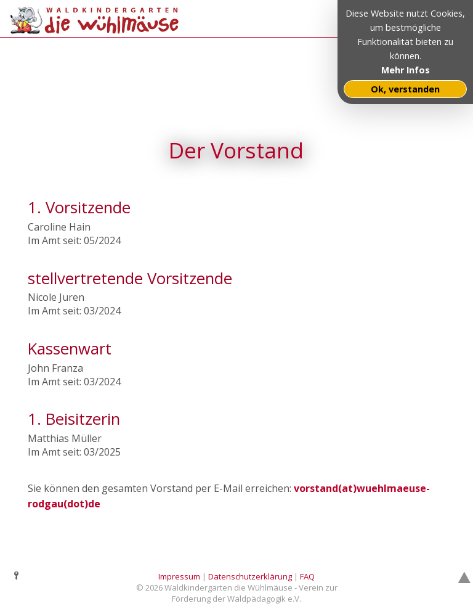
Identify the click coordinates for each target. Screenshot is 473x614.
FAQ (307, 576)
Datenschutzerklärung (250, 576)
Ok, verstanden (405, 89)
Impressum (179, 576)
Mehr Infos (405, 70)
